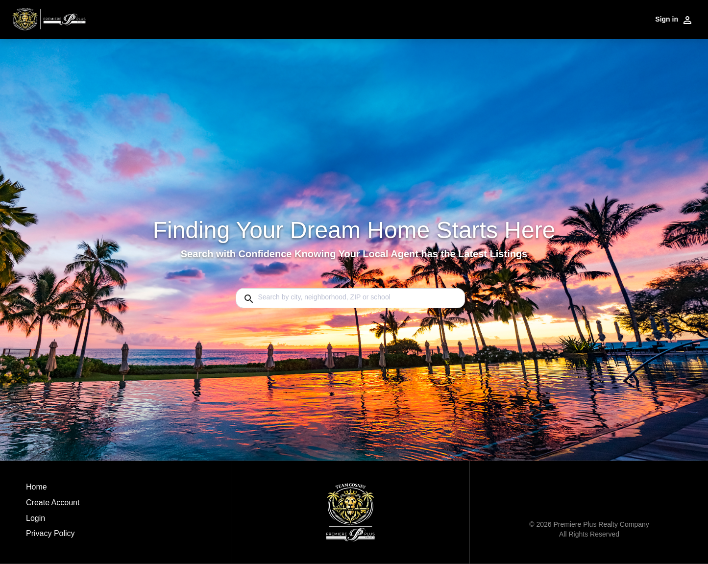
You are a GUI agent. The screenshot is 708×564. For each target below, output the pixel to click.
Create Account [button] (52, 502)
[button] (52, 521)
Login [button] (35, 518)
